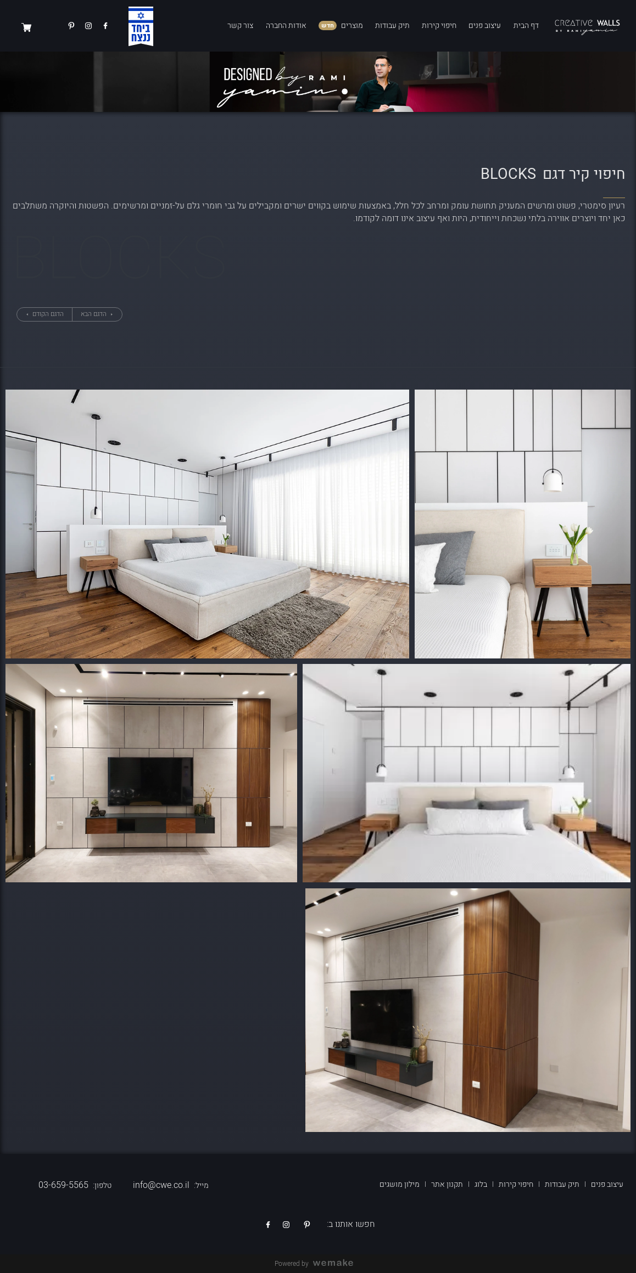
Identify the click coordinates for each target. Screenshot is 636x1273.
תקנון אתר (447, 1184)
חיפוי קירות (439, 25)
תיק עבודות (392, 25)
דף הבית (526, 25)
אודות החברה (286, 25)
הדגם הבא (94, 314)
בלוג (481, 1184)
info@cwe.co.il (161, 1185)
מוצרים (352, 25)
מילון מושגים (400, 1184)
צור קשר (240, 25)
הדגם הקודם (47, 314)
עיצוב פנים (484, 25)
